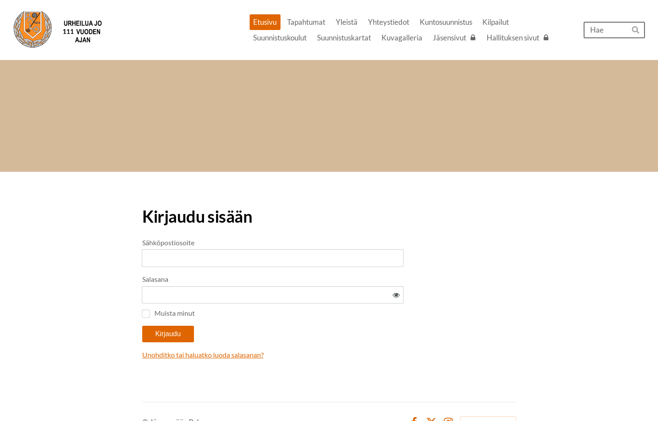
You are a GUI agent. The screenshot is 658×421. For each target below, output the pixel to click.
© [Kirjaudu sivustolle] (146, 396)
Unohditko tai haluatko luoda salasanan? (286, 329)
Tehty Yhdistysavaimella (488, 396)
